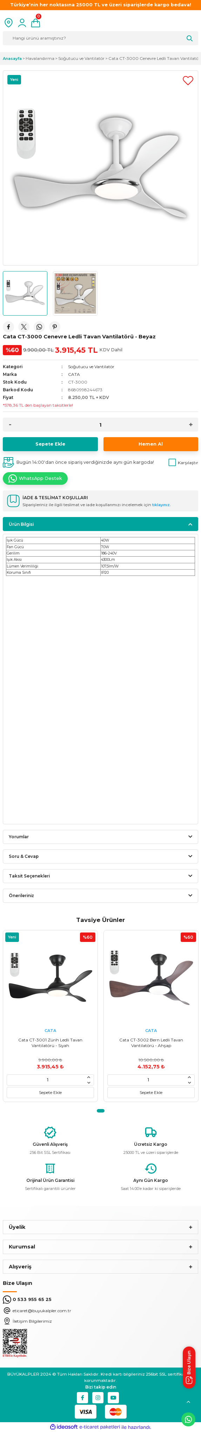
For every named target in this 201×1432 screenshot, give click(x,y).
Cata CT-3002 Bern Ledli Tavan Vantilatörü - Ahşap (151, 1042)
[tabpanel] (50, 1016)
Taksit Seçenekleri (29, 876)
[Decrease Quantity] (10, 424)
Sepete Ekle (50, 444)
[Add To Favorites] (188, 80)
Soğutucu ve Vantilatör (91, 366)
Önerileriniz (21, 895)
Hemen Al (151, 444)
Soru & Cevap (24, 856)
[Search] (100, 38)
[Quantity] (100, 424)
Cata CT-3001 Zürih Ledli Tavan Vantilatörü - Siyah (50, 1042)
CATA (74, 374)
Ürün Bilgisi (21, 524)
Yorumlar (19, 836)
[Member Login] (22, 22)
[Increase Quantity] (191, 424)
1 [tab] (101, 1111)
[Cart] (35, 22)
